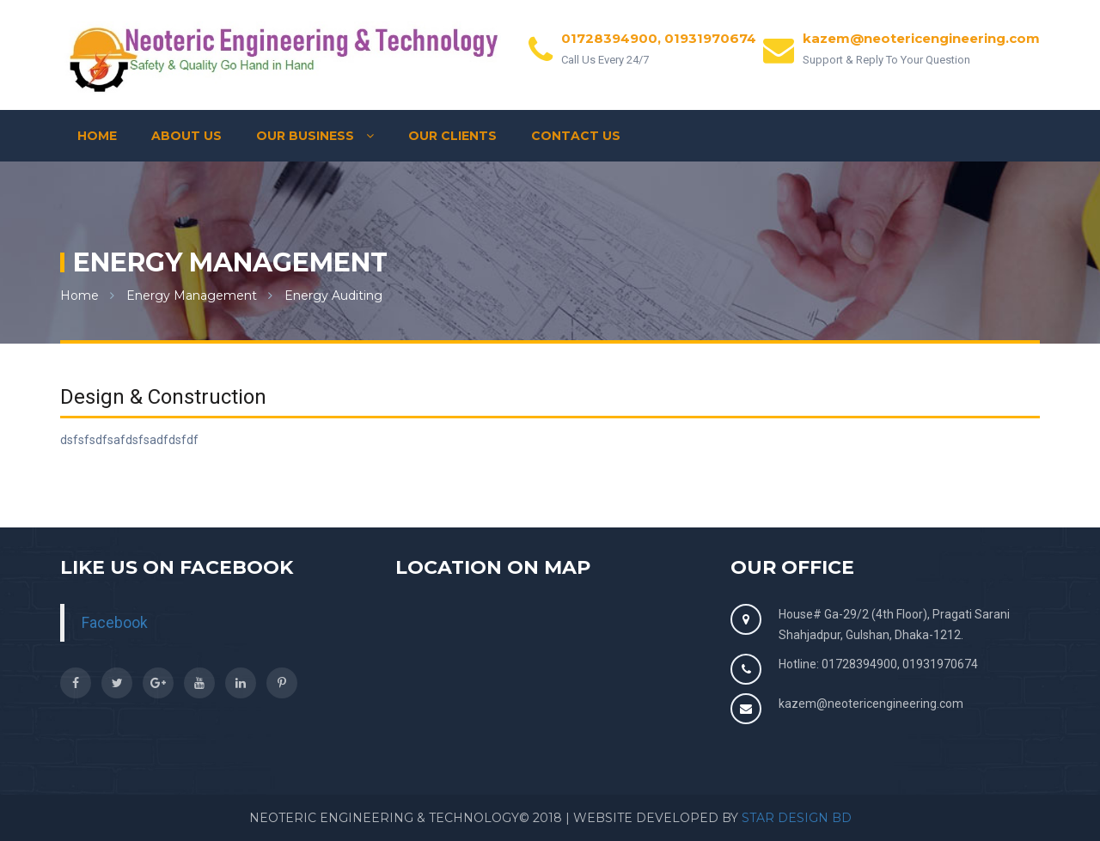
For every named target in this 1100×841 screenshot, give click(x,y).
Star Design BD (797, 818)
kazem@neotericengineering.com (871, 703)
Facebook (115, 622)
